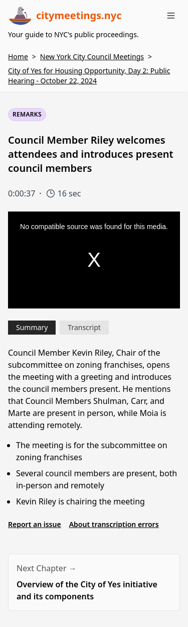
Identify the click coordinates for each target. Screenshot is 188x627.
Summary (32, 327)
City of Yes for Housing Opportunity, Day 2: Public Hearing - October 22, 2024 (89, 75)
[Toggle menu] (171, 16)
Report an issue (34, 524)
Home (18, 56)
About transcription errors (114, 524)
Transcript (84, 327)
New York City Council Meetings (92, 56)
